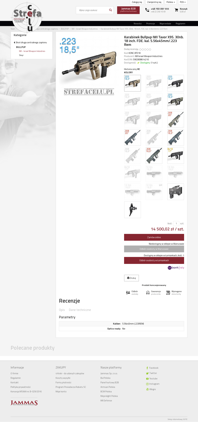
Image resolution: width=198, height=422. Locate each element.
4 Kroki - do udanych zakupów (70, 373)
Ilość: (170, 223)
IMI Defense (106, 401)
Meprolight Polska (109, 396)
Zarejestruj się (154, 2)
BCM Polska (106, 392)
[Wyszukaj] (110, 10)
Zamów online (154, 237)
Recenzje (71, 301)
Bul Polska (105, 378)
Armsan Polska (108, 387)
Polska (171, 2)
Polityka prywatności (21, 387)
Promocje (150, 23)
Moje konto (61, 392)
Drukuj (131, 278)
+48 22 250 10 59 (158, 11)
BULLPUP (21, 47)
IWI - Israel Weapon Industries (32, 51)
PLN (183, 2)
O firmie (14, 373)
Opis (62, 311)
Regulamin (180, 23)
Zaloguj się (137, 2)
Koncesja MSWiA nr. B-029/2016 (26, 392)
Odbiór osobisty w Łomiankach (154, 260)
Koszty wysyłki (63, 378)
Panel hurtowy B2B (110, 382)
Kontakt (15, 382)
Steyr (21, 55)
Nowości (138, 23)
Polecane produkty (35, 349)
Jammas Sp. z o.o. (109, 373)
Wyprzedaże (165, 23)
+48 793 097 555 (160, 9)
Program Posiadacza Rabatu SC (71, 387)
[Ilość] (176, 223)
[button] (134, 292)
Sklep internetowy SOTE (177, 419)
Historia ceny (131, 69)
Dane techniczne (79, 311)
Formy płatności (63, 382)
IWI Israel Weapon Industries (148, 56)
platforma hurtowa (128, 10)
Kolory (128, 72)
